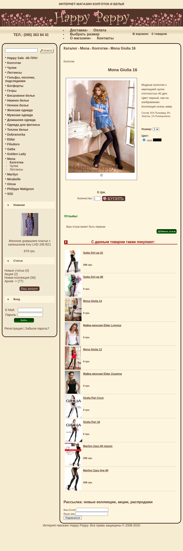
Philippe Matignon (20, 189)
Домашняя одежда (21, 120)
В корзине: (141, 34)
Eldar (11, 139)
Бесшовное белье (21, 95)
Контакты (105, 38)
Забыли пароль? (37, 328)
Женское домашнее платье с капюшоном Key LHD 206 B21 (29, 242)
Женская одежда (20, 110)
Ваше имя (70, 514)
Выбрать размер (84, 34)
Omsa (11, 184)
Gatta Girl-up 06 (93, 276)
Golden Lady (16, 154)
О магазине (80, 38)
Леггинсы (14, 72)
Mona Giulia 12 (92, 349)
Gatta (11, 149)
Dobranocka (16, 134)
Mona (84, 48)
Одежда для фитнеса (23, 125)
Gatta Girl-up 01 (93, 252)
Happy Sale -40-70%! (22, 58)
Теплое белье (17, 129)
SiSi (10, 194)
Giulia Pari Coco (93, 397)
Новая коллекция (16, 277)
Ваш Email (70, 510)
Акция (8, 274)
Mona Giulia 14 (92, 301)
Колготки (14, 63)
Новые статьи (14, 270)
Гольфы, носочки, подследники (20, 79)
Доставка (78, 30)
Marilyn (12, 174)
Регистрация (13, 328)
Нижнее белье (18, 100)
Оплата (99, 30)
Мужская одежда (20, 115)
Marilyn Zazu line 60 (95, 470)
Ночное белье (18, 105)
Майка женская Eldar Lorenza (102, 325)
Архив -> (10, 281)
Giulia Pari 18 (91, 422)
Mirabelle (14, 179)
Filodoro (13, 144)
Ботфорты (15, 86)
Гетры (11, 90)
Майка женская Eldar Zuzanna (102, 373)
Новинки (19, 205)
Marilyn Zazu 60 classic (98, 446)
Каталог (70, 48)
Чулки (11, 67)
